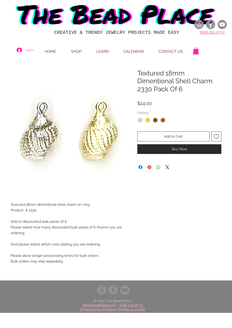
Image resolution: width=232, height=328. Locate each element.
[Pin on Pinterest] (149, 167)
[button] (196, 50)
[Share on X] (167, 167)
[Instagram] (199, 24)
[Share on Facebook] (140, 167)
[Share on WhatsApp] (158, 167)
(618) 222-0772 (212, 32)
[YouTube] (222, 24)
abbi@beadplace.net (99, 305)
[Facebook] (210, 24)
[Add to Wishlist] (216, 136)
